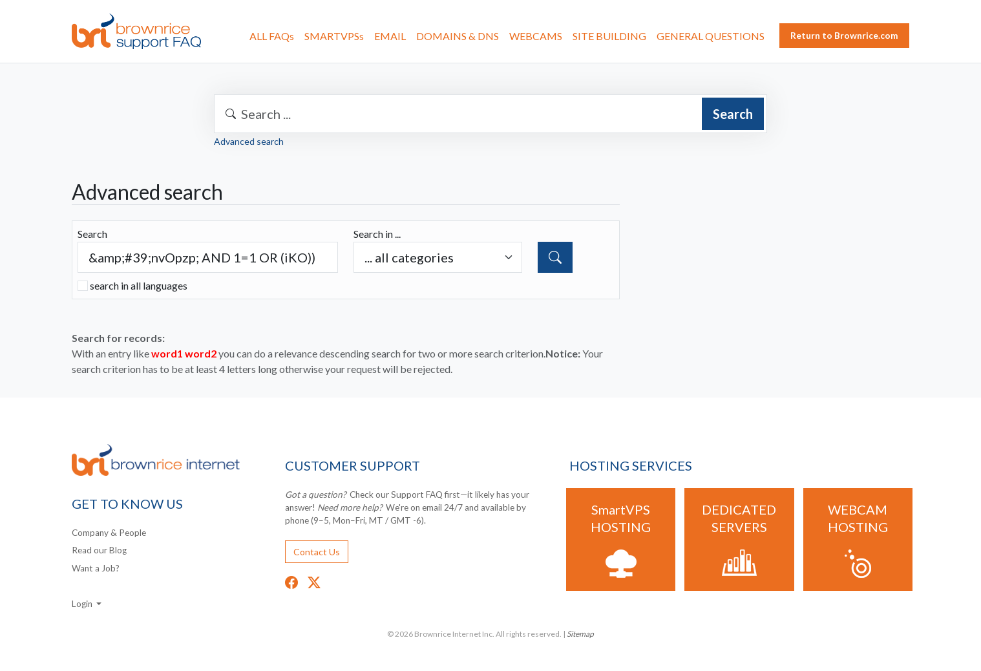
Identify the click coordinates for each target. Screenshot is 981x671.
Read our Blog (99, 550)
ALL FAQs (271, 36)
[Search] (555, 257)
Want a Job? (96, 568)
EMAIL (390, 36)
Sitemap (580, 634)
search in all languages (138, 285)
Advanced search (249, 141)
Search (733, 114)
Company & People (109, 532)
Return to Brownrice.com (844, 35)
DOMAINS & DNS (457, 36)
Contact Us (316, 551)
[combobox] (490, 113)
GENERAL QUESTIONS (711, 36)
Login (83, 604)
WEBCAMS (535, 36)
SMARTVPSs (334, 36)
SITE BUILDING (609, 36)
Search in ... (377, 234)
